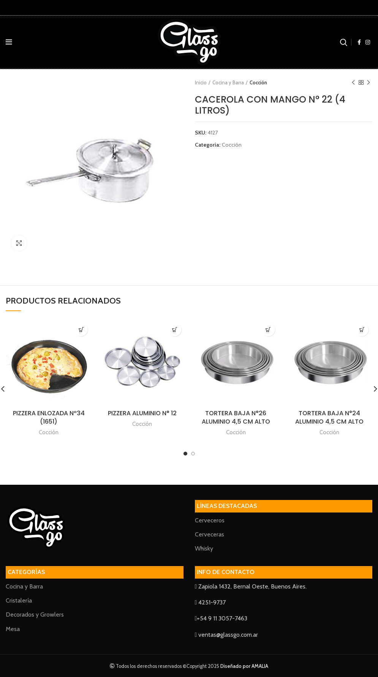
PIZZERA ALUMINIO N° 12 (142, 413)
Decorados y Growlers (35, 614)
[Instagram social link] (367, 42)
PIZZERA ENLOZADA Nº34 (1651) (49, 417)
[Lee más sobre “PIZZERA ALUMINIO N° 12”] (175, 329)
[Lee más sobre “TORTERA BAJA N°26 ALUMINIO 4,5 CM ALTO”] (268, 329)
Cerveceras (209, 534)
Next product (368, 82)
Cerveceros (210, 520)
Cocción (258, 82)
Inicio (201, 82)
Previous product (353, 82)
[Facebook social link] (359, 42)
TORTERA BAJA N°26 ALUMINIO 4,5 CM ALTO (236, 417)
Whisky (204, 548)
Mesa (13, 629)
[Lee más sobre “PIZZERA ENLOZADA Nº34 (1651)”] (81, 329)
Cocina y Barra (228, 82)
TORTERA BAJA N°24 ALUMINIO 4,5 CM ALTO (329, 417)
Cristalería (19, 600)
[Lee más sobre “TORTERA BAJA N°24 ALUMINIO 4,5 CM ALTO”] (362, 329)
